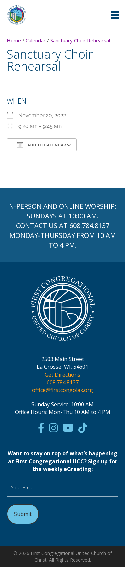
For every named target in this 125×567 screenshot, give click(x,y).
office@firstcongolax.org (62, 390)
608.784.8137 (89, 225)
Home (14, 40)
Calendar (36, 40)
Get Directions (62, 374)
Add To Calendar (41, 144)
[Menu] (115, 15)
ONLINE (71, 206)
